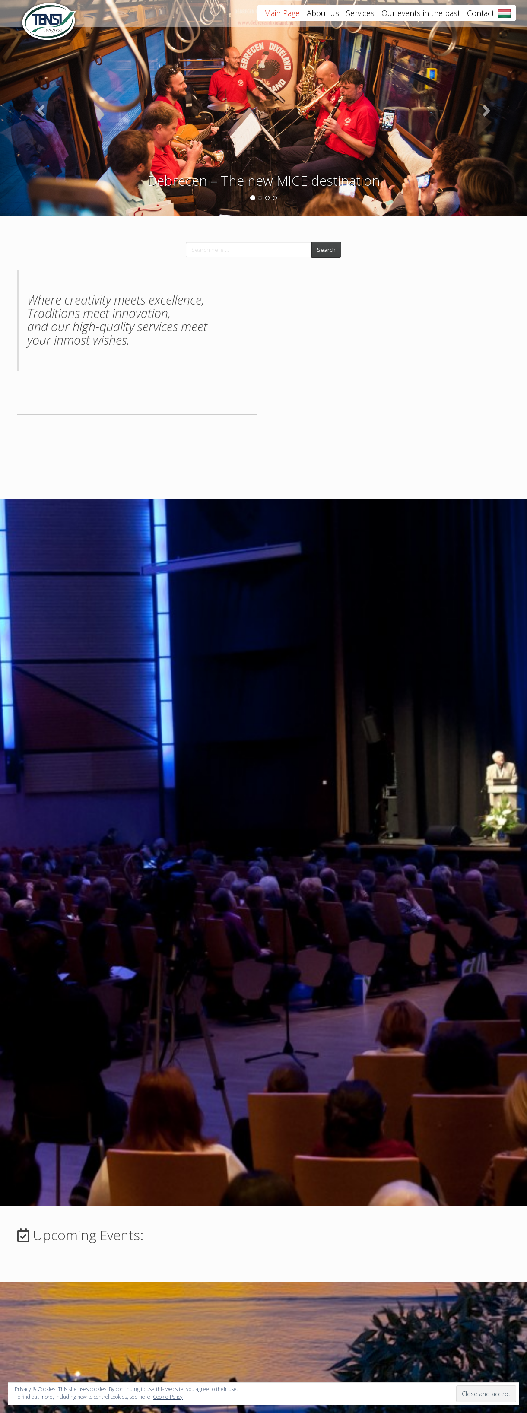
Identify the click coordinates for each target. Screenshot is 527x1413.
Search (326, 250)
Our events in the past (420, 17)
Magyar (504, 17)
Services (360, 17)
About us (323, 17)
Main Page (282, 17)
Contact (480, 17)
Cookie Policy (168, 1396)
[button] (39, 108)
